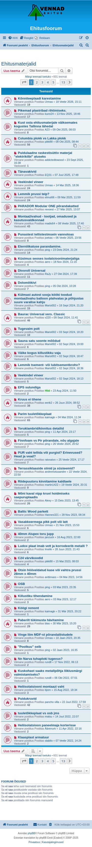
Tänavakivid (27, 171)
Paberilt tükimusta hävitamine (41, 620)
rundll (48, 662)
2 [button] (37, 82)
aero (47, 261)
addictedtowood (54, 159)
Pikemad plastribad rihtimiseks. (42, 110)
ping (47, 249)
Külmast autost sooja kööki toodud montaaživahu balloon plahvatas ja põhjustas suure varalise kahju (49, 298)
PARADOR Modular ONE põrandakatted (48, 206)
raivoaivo (50, 459)
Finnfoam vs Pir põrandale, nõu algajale (48, 440)
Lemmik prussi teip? (33, 194)
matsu (48, 716)
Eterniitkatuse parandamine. (39, 246)
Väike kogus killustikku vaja (39, 353)
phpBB (31, 833)
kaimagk (50, 417)
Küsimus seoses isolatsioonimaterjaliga (48, 258)
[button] (24, 82)
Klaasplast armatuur (33, 737)
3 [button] (42, 82)
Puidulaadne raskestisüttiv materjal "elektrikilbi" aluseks (43, 154)
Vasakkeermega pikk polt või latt (43, 522)
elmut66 (49, 197)
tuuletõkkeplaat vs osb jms (38, 713)
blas (47, 623)
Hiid (47, 390)
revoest (49, 209)
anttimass (50, 577)
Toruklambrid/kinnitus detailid (41, 428)
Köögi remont (28, 608)
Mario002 (50, 305)
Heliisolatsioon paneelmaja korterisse (47, 725)
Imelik (48, 549)
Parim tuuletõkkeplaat (35, 414)
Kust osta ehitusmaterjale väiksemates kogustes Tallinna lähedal (46, 124)
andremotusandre (55, 471)
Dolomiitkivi (27, 282)
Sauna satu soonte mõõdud (39, 341)
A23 (47, 129)
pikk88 (49, 141)
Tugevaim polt (28, 329)
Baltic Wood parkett (33, 511)
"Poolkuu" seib (29, 646)
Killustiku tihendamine (35, 596)
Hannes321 (52, 514)
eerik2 (48, 402)
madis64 (50, 223)
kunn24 (49, 113)
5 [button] (53, 82)
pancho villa (52, 701)
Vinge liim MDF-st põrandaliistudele (45, 634)
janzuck (49, 537)
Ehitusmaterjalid (18, 63)
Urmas (49, 101)
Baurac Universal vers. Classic (41, 314)
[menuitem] (13, 38)
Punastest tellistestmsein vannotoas (46, 234)
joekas (49, 237)
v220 (48, 317)
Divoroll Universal (31, 270)
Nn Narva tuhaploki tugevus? (40, 659)
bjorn (48, 689)
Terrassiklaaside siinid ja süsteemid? (46, 468)
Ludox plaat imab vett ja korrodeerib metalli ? (53, 546)
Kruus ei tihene (29, 399)
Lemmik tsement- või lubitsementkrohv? (49, 365)
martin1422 (51, 484)
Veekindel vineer (30, 182)
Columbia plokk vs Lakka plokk (42, 138)
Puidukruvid (27, 698)
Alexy (48, 500)
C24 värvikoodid (30, 558)
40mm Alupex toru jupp (36, 534)
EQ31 (48, 174)
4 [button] (48, 82)
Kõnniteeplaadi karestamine (39, 98)
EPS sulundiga (29, 387)
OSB (21, 584)
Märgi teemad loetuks (38, 76)
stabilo (49, 740)
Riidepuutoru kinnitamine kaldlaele (44, 481)
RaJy (48, 273)
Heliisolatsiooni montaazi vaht (41, 686)
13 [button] (63, 82)
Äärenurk (50, 728)
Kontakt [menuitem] (40, 824)
